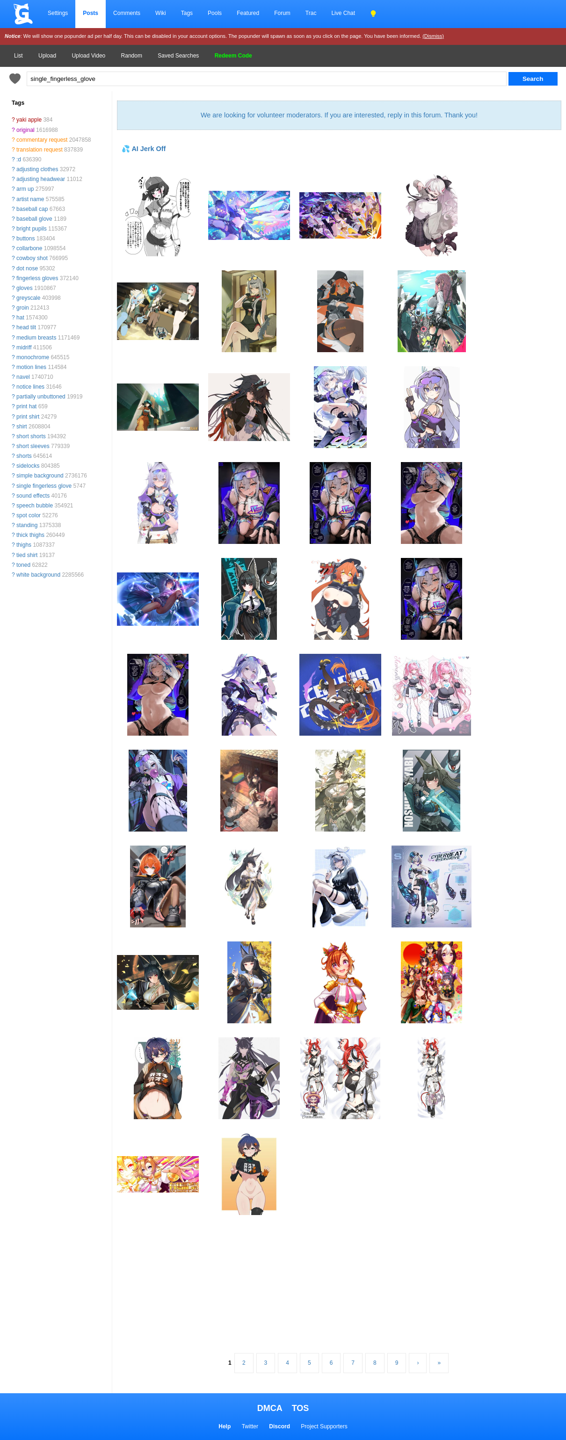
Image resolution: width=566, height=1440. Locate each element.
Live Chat (343, 13)
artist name (30, 199)
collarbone (29, 248)
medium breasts (36, 337)
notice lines (30, 387)
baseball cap (32, 209)
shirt (21, 426)
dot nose (27, 268)
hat (20, 317)
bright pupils (31, 228)
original (25, 130)
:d (18, 159)
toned (23, 565)
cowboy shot (32, 258)
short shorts (31, 436)
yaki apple (29, 119)
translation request (39, 149)
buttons (25, 238)
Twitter (250, 1426)
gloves (24, 288)
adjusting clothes (37, 169)
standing (26, 525)
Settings (58, 13)
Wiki (160, 13)
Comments (126, 13)
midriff (23, 347)
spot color (28, 515)
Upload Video (88, 55)
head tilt (26, 327)
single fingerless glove (44, 486)
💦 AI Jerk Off (144, 148)
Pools (215, 13)
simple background (40, 475)
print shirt (27, 416)
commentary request (41, 140)
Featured (248, 13)
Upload (47, 55)
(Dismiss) (433, 36)
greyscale (28, 298)
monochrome (32, 357)
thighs (23, 545)
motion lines (31, 367)
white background (38, 575)
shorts (24, 456)
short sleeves (33, 446)
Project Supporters (324, 1426)
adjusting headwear (40, 179)
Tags (187, 13)
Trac (311, 13)
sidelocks (27, 466)
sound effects (33, 495)
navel (23, 377)
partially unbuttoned (40, 396)
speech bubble (34, 505)
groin (22, 307)
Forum (282, 13)
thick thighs (30, 535)
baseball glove (34, 219)
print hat (26, 406)
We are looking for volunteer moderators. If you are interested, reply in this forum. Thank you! (339, 115)
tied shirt (26, 555)
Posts (90, 13)
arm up (25, 189)
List (18, 55)
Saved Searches (178, 55)
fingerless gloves (37, 278)
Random (131, 55)
